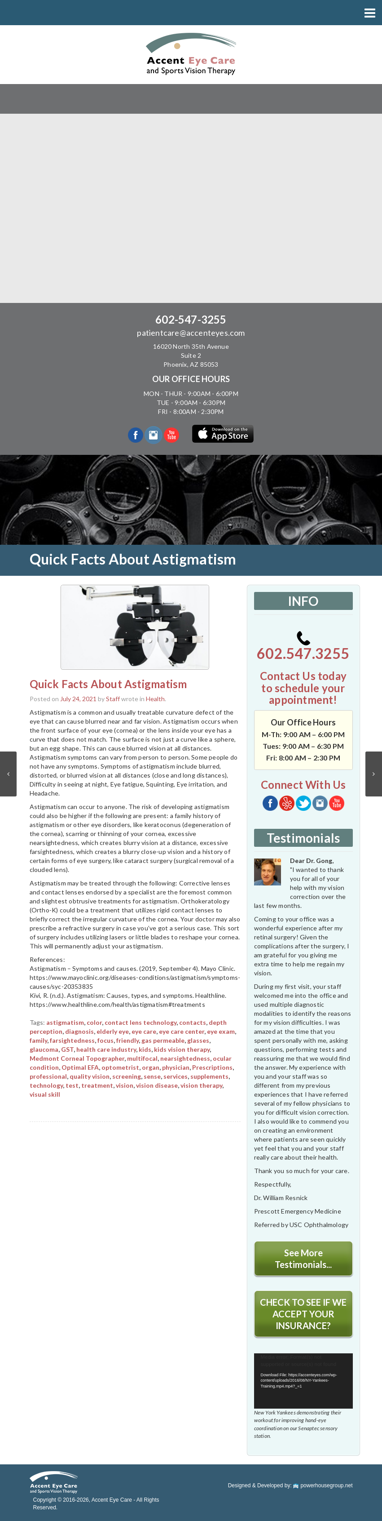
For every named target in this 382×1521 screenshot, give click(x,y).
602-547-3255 (190, 319)
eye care (144, 1031)
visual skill (45, 1094)
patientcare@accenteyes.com (191, 333)
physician (175, 1067)
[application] (303, 1381)
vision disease (157, 1085)
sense (152, 1076)
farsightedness (72, 1040)
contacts (192, 1022)
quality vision (90, 1076)
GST (67, 1049)
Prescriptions (212, 1067)
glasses (198, 1040)
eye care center (181, 1031)
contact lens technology (140, 1022)
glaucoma (44, 1049)
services (175, 1076)
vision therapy (201, 1085)
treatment (97, 1085)
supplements (209, 1076)
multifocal (142, 1058)
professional (48, 1076)
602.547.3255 (303, 646)
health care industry (106, 1049)
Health (155, 699)
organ (150, 1067)
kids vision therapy (182, 1049)
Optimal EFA (80, 1067)
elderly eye (113, 1031)
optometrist (120, 1067)
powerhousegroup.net (322, 1485)
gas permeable (162, 1040)
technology (46, 1085)
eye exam (221, 1031)
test (72, 1085)
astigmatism (65, 1022)
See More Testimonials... (303, 1258)
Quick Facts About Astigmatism (108, 683)
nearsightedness (185, 1058)
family (38, 1040)
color (94, 1022)
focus (105, 1040)
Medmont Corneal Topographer (77, 1058)
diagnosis (79, 1031)
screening (126, 1076)
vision (124, 1085)
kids (145, 1049)
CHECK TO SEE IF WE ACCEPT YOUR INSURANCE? (303, 1314)
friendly (127, 1040)
